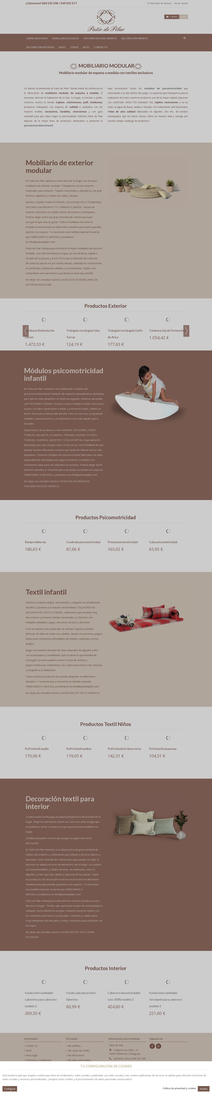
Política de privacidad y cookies (179, 1088)
